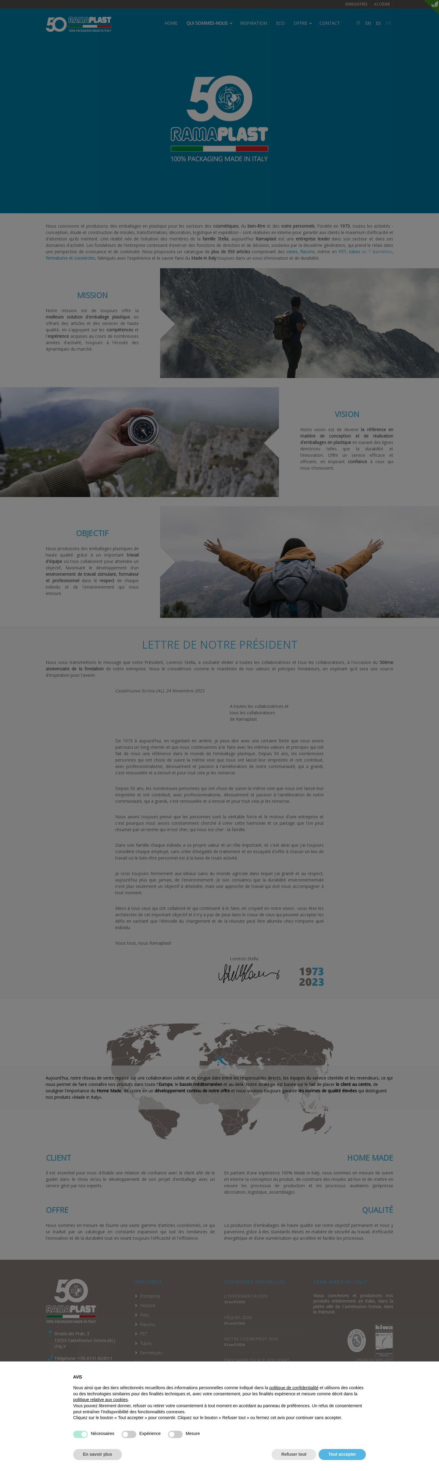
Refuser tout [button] (293, 1464)
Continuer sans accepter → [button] (338, 1384)
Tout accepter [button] (342, 1464)
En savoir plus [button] (97, 1464)
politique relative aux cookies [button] (100, 1409)
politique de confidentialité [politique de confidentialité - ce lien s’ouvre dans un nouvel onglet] (294, 1397)
